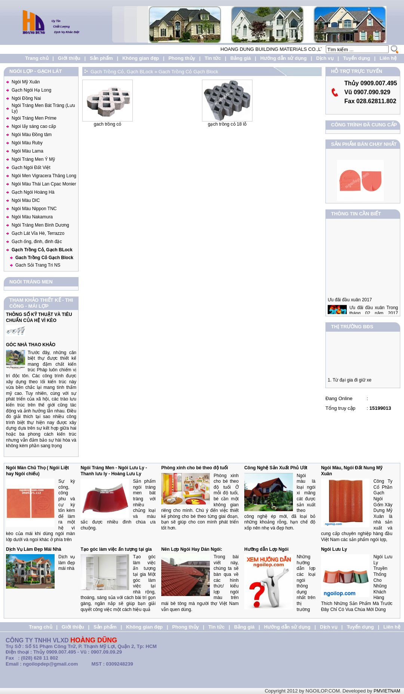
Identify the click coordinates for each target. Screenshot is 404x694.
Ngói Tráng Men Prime (34, 118)
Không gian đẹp (140, 58)
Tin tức (213, 58)
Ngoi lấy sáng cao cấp (34, 126)
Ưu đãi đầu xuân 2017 (350, 304)
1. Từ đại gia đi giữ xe (349, 382)
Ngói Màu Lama (27, 151)
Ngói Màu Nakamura (32, 216)
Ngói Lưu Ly (334, 549)
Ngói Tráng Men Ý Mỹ (33, 159)
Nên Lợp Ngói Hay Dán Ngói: (191, 549)
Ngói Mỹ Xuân (26, 82)
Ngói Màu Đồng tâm (32, 134)
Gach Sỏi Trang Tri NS (37, 265)
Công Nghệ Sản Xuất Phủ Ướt (275, 467)
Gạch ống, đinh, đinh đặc (37, 241)
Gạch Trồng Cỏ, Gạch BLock (42, 249)
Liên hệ (388, 58)
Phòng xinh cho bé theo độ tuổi (194, 467)
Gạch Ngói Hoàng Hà (33, 192)
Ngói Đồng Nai (26, 98)
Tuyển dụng (356, 58)
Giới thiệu (69, 58)
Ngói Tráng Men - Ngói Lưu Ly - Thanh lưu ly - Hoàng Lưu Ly (113, 470)
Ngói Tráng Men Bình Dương (40, 225)
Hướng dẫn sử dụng (283, 58)
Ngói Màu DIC (26, 200)
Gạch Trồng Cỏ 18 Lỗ (227, 124)
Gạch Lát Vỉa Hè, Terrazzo (38, 233)
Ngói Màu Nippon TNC (34, 208)
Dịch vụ (324, 58)
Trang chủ (36, 58)
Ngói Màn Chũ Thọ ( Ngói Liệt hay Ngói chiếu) (37, 470)
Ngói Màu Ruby (27, 142)
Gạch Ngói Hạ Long (31, 90)
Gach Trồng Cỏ (107, 124)
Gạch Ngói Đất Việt (31, 167)
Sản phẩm (101, 58)
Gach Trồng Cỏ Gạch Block (44, 257)
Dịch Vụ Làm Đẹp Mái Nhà (33, 549)
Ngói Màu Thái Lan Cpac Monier (44, 184)
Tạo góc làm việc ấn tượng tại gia (116, 549)
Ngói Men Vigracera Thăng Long (44, 175)
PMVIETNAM (387, 691)
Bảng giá (240, 58)
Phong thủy (181, 58)
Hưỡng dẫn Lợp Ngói (266, 549)
